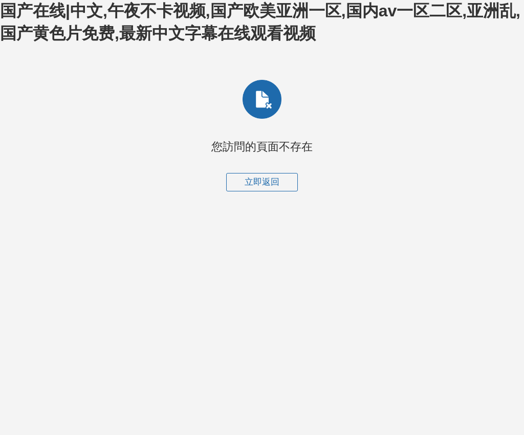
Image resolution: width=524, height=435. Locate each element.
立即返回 (262, 182)
